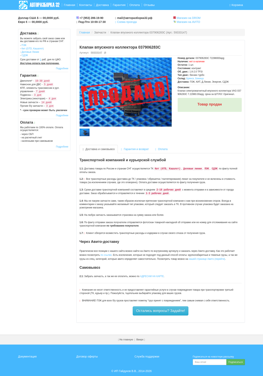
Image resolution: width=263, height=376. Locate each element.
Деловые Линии (30, 52)
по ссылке (106, 255)
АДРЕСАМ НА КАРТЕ (152, 276)
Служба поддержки (146, 356)
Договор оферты (87, 356)
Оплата (135, 5)
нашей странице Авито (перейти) (207, 259)
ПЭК (23, 45)
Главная (69, 5)
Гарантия (119, 5)
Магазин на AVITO (188, 21)
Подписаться (235, 362)
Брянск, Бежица (195, 78)
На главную (126, 339)
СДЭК (24, 55)
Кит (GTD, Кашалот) (32, 48)
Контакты (85, 5)
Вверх (139, 339)
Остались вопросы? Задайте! (160, 311)
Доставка (102, 5)
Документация (27, 356)
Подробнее (62, 68)
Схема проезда (126, 21)
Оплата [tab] (161, 149)
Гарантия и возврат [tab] (135, 149)
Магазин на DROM (189, 18)
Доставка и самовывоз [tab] (99, 149)
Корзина (236, 5)
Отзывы (149, 5)
